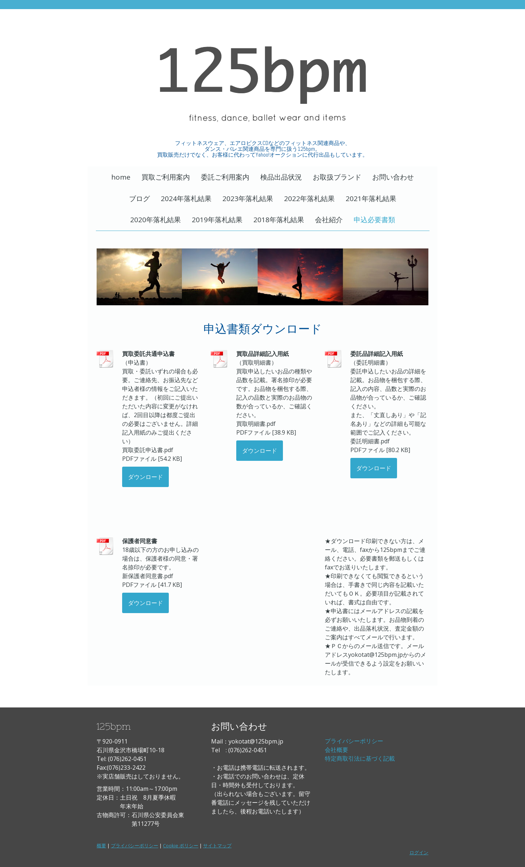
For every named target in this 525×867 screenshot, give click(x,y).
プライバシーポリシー (354, 741)
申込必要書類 (374, 219)
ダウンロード (145, 477)
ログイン (418, 852)
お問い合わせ (393, 177)
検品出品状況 (281, 177)
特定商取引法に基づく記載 (360, 758)
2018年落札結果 (278, 219)
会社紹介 (329, 219)
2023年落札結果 (247, 198)
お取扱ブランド (337, 177)
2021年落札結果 (371, 198)
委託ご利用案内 (225, 177)
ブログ (139, 198)
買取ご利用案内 (165, 177)
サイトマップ (217, 845)
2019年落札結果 (217, 219)
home (121, 177)
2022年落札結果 (309, 198)
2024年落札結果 (186, 198)
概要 (101, 845)
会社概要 (336, 750)
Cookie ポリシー (180, 845)
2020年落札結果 (155, 219)
